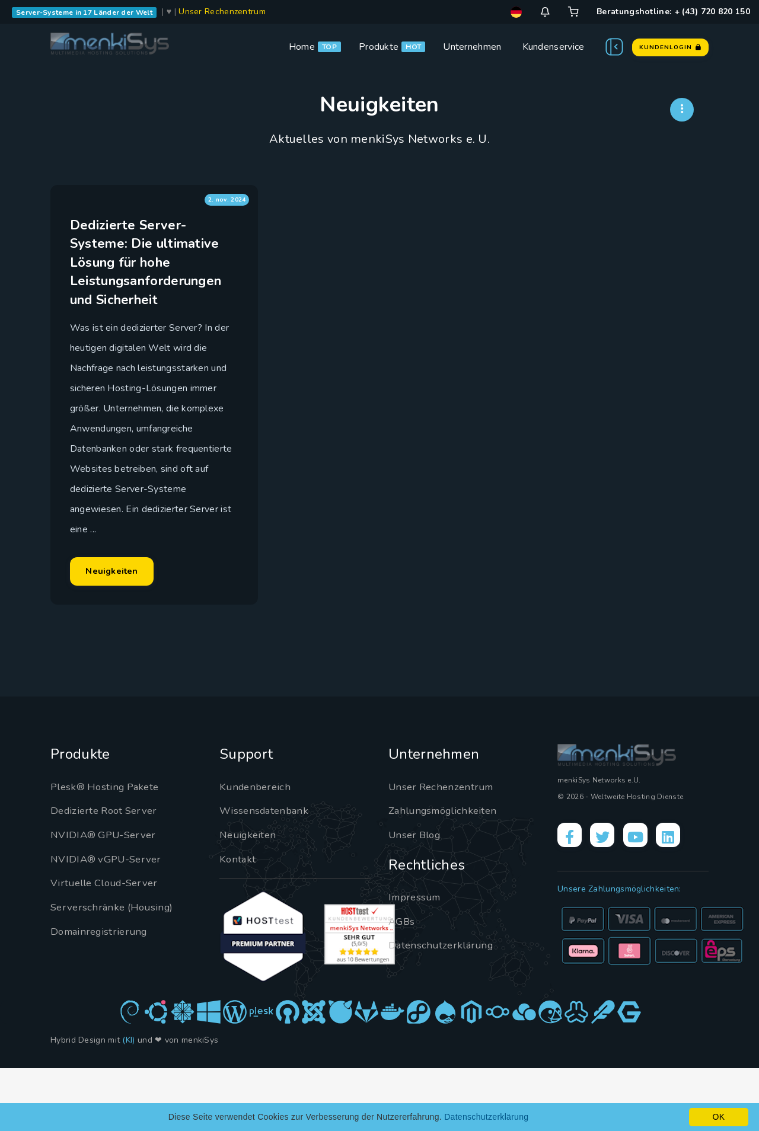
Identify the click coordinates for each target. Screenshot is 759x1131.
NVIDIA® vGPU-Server (109, 921)
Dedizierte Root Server (107, 873)
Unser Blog (416, 897)
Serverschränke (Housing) (114, 969)
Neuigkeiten (126, 621)
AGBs (402, 983)
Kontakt (238, 921)
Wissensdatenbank (266, 873)
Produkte (378, 46)
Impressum (416, 959)
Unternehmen (472, 46)
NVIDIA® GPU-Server (106, 897)
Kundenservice (553, 46)
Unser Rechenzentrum (222, 11)
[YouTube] (646, 899)
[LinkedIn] (682, 899)
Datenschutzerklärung (443, 1008)
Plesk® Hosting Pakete (108, 849)
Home (302, 46)
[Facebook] (571, 899)
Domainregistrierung (102, 993)
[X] (608, 899)
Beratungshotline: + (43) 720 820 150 (673, 11)
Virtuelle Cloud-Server (108, 945)
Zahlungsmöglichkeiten (446, 873)
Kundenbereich (257, 849)
